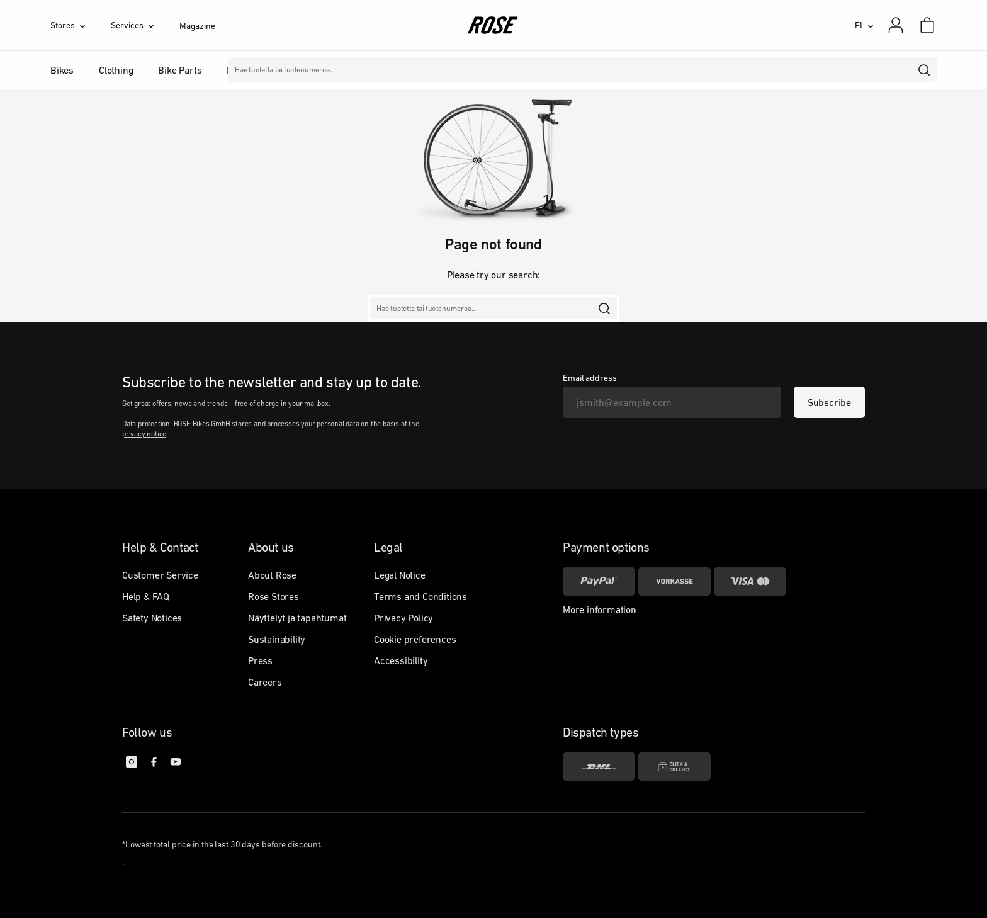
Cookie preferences (415, 639)
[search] (925, 69)
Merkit (377, 70)
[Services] (145, 25)
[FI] (864, 25)
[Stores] (80, 25)
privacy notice (144, 433)
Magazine (197, 26)
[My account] (895, 25)
